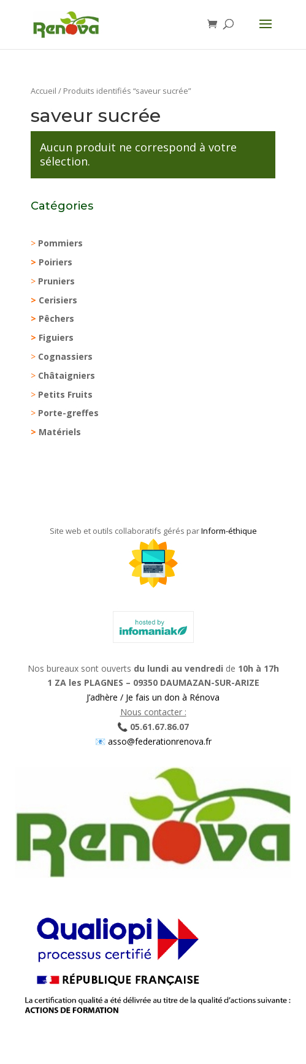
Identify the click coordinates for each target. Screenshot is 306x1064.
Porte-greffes (68, 413)
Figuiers (56, 337)
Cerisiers (58, 300)
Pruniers (56, 281)
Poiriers (55, 262)
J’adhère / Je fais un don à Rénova (153, 697)
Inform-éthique (229, 530)
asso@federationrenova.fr (158, 741)
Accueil (43, 90)
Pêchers (56, 318)
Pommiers (60, 243)
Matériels (60, 432)
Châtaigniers (66, 375)
